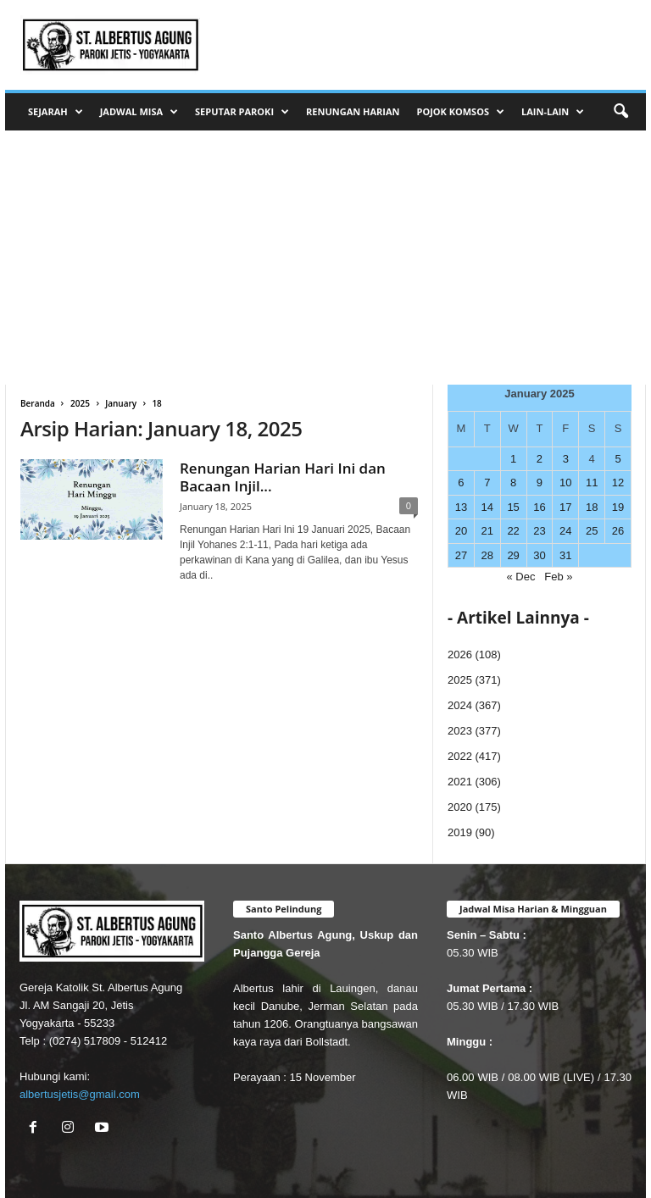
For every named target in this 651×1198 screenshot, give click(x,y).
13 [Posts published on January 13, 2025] (461, 507)
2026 (460, 654)
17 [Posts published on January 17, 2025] (565, 507)
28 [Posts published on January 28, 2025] (487, 555)
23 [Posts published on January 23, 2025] (539, 530)
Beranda (37, 403)
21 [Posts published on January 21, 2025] (487, 530)
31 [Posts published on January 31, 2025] (565, 555)
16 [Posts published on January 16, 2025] (539, 507)
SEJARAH (55, 111)
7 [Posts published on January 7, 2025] (487, 482)
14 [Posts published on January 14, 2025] (487, 507)
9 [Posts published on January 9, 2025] (539, 482)
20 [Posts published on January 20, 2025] (461, 530)
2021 (460, 781)
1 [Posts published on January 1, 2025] (513, 458)
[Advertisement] (325, 257)
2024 (460, 705)
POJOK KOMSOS (460, 111)
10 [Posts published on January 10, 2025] (565, 482)
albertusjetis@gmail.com (79, 1094)
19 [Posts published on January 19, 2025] (618, 507)
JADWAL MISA (139, 111)
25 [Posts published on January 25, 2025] (592, 530)
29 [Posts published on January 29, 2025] (513, 555)
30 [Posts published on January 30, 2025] (539, 555)
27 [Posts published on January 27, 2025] (461, 555)
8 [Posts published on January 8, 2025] (513, 482)
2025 (80, 403)
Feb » (558, 576)
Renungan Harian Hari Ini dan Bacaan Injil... (283, 477)
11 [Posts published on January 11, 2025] (592, 482)
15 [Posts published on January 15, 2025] (513, 507)
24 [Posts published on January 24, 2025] (565, 530)
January (120, 403)
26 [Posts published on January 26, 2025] (618, 530)
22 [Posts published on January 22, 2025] (513, 530)
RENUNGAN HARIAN (352, 111)
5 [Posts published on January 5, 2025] (617, 458)
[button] (620, 111)
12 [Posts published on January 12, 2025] (618, 482)
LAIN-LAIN (552, 111)
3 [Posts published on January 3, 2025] (566, 458)
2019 (460, 832)
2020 (460, 807)
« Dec (520, 576)
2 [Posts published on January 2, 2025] (539, 458)
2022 (460, 756)
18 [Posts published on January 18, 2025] (592, 507)
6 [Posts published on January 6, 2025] (461, 482)
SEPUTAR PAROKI (242, 111)
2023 (460, 730)
